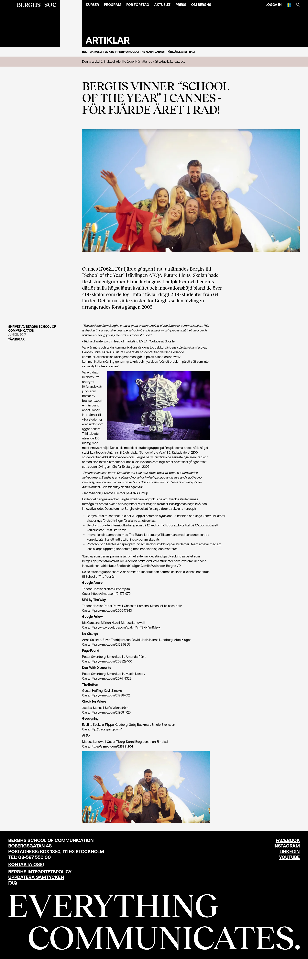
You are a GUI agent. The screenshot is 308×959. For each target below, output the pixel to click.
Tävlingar (16, 339)
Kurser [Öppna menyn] (92, 5)
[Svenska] (289, 4)
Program (112, 5)
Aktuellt (162, 5)
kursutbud (177, 61)
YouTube (289, 857)
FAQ (12, 883)
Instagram (286, 845)
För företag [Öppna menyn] (137, 5)
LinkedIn (290, 851)
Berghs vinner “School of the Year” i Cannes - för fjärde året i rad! (150, 51)
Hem (85, 51)
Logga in (274, 5)
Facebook (288, 840)
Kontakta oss (25, 864)
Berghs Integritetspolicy (40, 871)
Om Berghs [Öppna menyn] (201, 5)
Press (181, 5)
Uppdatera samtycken (36, 877)
